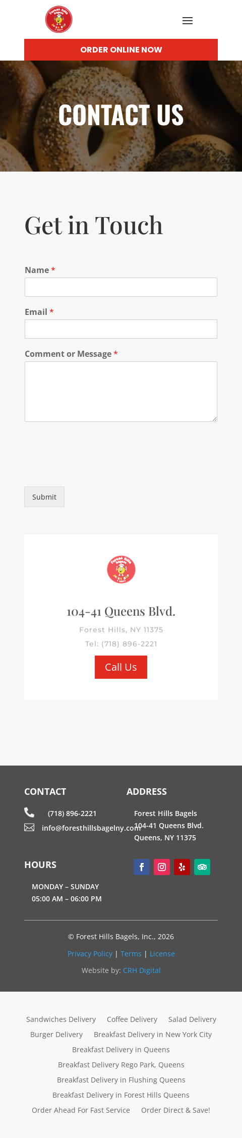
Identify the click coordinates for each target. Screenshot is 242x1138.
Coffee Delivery (132, 1020)
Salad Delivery (192, 1020)
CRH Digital (142, 970)
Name (40, 270)
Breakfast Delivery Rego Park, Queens (121, 1065)
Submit (44, 497)
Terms (131, 953)
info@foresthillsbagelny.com (91, 828)
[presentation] (100, 470)
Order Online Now (121, 50)
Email (39, 312)
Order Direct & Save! (175, 1111)
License (162, 953)
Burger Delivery (56, 1035)
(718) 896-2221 (72, 813)
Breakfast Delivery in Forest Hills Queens (121, 1096)
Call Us (121, 667)
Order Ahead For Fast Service (81, 1111)
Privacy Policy (90, 953)
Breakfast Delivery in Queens (121, 1050)
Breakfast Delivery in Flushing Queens (121, 1080)
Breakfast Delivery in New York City (153, 1035)
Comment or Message (71, 354)
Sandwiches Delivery (61, 1020)
